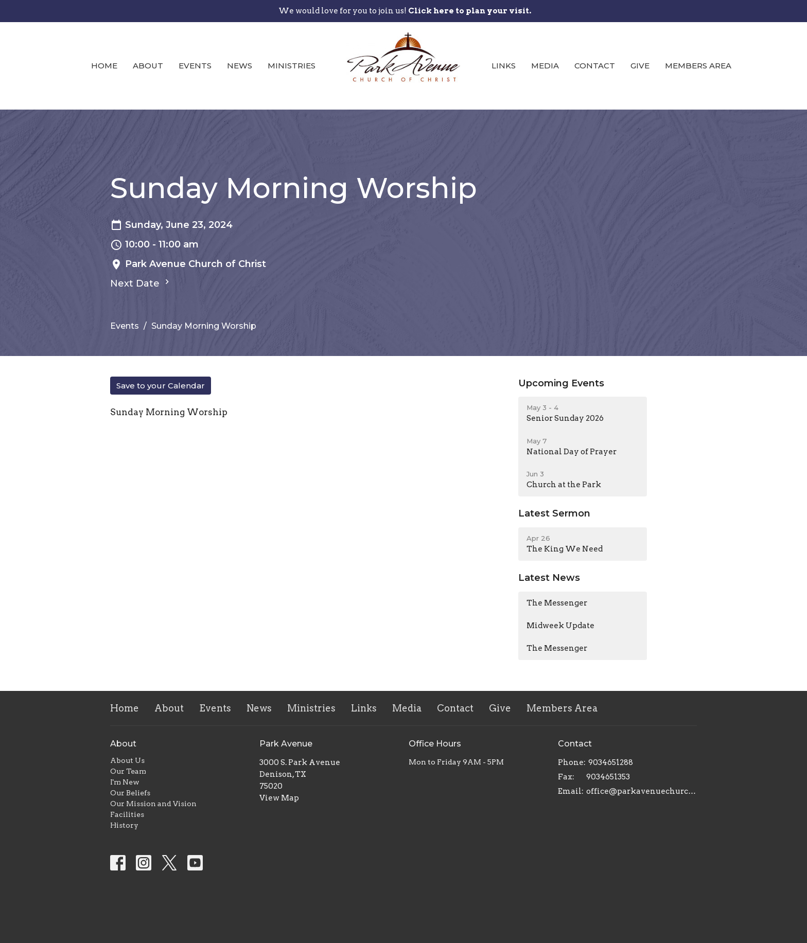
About (148, 65)
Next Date (141, 283)
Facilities (127, 814)
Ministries (291, 65)
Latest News (549, 577)
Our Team (128, 771)
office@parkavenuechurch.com (641, 791)
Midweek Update (560, 625)
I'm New (124, 782)
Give (640, 65)
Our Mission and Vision (153, 803)
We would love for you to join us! (404, 10)
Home (104, 65)
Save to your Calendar (160, 385)
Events (195, 65)
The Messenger (557, 603)
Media (545, 65)
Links (504, 65)
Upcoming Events (561, 383)
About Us (127, 760)
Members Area (698, 65)
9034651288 (610, 762)
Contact (594, 65)
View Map (279, 798)
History (124, 825)
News (239, 65)
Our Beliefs (130, 793)
